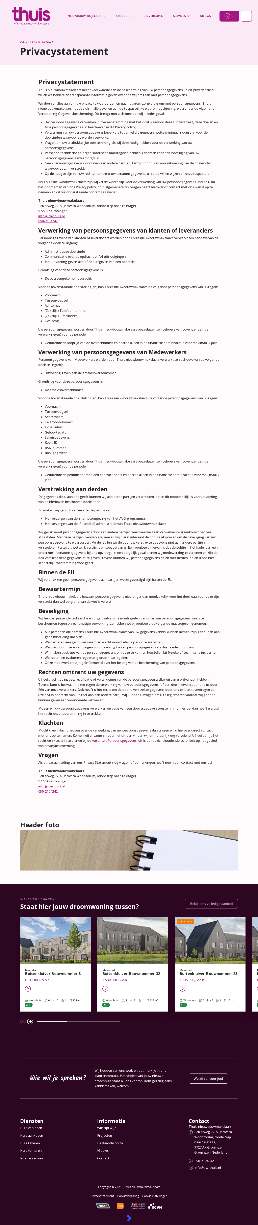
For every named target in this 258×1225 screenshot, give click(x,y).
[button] (23, 1021)
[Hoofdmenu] (246, 16)
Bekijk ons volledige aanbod (211, 903)
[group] (55, 964)
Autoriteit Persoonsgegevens (114, 740)
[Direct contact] (229, 16)
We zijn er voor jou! (208, 1078)
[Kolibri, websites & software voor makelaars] (129, 1218)
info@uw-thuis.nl (51, 216)
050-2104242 (48, 221)
